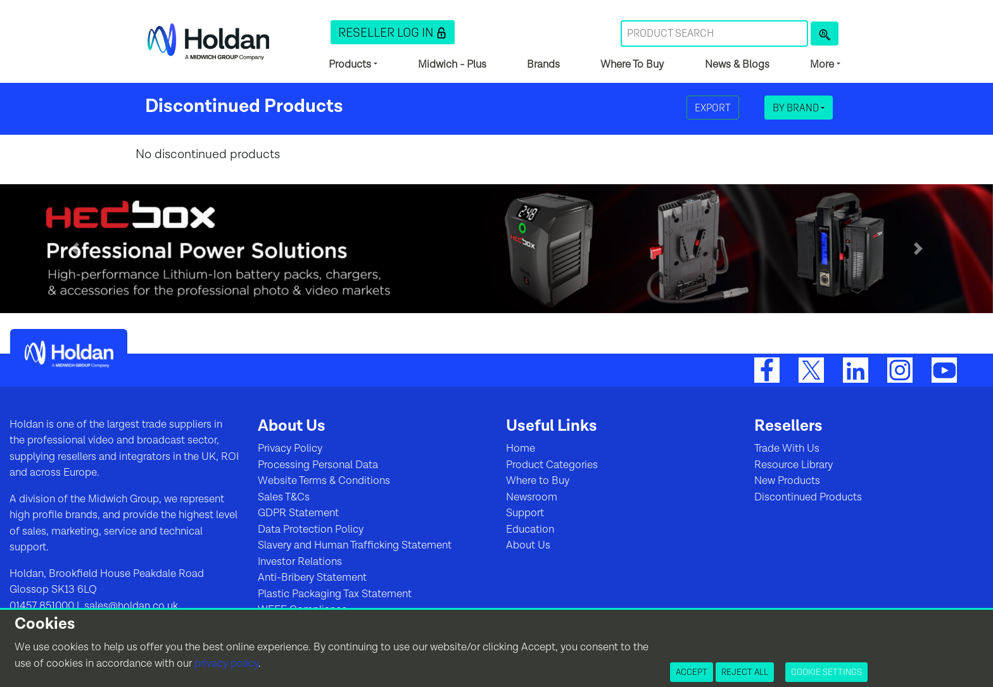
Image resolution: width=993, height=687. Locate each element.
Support (525, 513)
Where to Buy (537, 481)
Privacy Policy (290, 448)
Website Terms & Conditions (324, 481)
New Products (787, 481)
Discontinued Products (808, 497)
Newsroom (531, 497)
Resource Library (793, 465)
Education (530, 529)
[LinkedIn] (855, 369)
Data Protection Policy (311, 529)
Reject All (744, 672)
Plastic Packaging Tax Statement (335, 594)
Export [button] (713, 107)
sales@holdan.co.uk (130, 606)
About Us (528, 545)
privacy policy (226, 664)
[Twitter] (811, 369)
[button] (393, 32)
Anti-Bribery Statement (312, 578)
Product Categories (552, 465)
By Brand (797, 107)
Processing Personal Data (318, 465)
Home (520, 448)
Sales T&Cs (284, 497)
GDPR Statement (298, 513)
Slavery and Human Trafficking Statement (355, 545)
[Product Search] (824, 34)
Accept (691, 672)
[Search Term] (714, 33)
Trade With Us (786, 448)
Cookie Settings (826, 672)
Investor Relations (300, 562)
